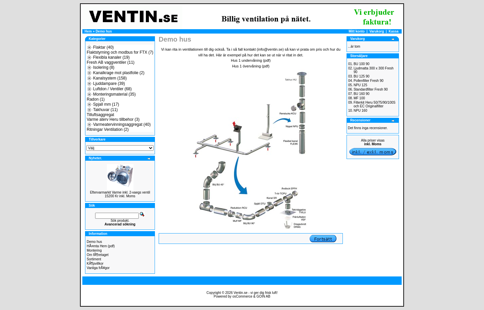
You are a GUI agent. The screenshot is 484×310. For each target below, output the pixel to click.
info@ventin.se (270, 49)
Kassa (393, 31)
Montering (94, 250)
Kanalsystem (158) (110, 78)
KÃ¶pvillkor (95, 263)
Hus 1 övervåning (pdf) (250, 66)
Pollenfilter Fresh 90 (369, 81)
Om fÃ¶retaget (98, 255)
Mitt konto (357, 31)
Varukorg (376, 31)
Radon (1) (96, 99)
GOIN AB (263, 296)
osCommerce (242, 296)
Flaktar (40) (103, 47)
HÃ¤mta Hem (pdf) (101, 246)
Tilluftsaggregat (100, 114)
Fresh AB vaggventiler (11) (110, 62)
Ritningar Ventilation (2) (108, 129)
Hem (88, 31)
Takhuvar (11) (105, 109)
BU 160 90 (361, 94)
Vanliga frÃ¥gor (98, 268)
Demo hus (103, 31)
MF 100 (359, 98)
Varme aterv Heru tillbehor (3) (113, 119)
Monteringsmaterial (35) (114, 94)
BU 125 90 (361, 76)
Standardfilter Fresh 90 (371, 89)
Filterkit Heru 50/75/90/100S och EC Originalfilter (375, 104)
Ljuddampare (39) (109, 83)
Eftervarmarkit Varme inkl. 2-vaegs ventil (120, 192)
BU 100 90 (361, 64)
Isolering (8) (103, 67)
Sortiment (94, 259)
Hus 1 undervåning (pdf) (251, 60)
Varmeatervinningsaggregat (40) (122, 124)
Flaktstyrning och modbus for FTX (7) (120, 52)
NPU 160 (360, 110)
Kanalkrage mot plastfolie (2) (119, 72)
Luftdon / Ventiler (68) (112, 89)
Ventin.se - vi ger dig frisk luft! (256, 293)
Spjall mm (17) (106, 104)
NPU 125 (360, 85)
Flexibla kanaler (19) (111, 57)
